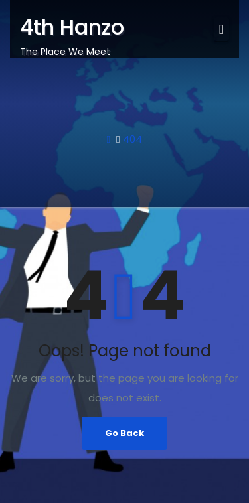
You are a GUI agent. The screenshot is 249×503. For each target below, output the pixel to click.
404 (132, 139)
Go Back (124, 433)
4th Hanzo (72, 27)
